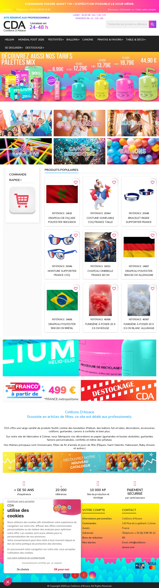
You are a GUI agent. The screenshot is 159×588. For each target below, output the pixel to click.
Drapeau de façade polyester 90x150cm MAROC (62, 222)
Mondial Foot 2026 (31, 39)
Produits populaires (61, 170)
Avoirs (86, 528)
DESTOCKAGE (34, 47)
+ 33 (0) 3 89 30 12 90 (39, 9)
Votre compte (93, 510)
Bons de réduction (92, 537)
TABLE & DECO (135, 39)
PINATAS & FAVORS (110, 39)
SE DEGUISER (13, 47)
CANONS (87, 39)
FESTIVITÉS (55, 39)
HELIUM (9, 39)
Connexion (125, 9)
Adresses (87, 533)
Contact (7, 9)
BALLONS (72, 39)
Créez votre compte (145, 9)
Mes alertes (89, 542)
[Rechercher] (131, 24)
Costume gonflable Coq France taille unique (100, 222)
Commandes (89, 523)
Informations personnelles (97, 518)
